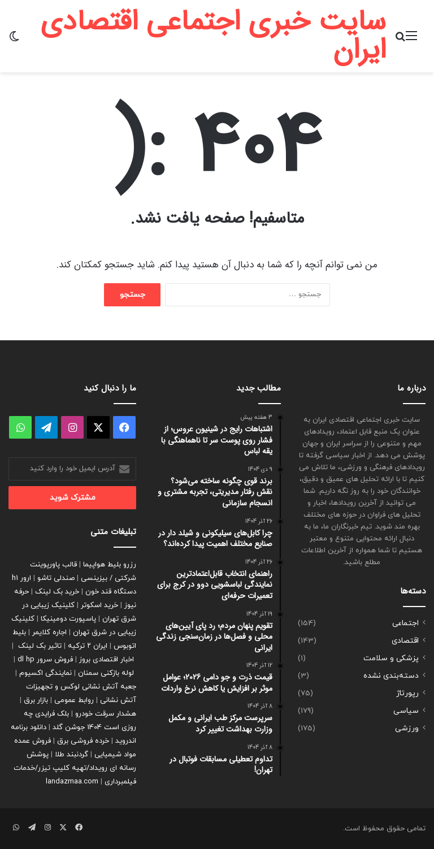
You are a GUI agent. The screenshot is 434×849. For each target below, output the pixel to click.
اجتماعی (405, 623)
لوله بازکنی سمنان (106, 673)
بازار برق (36, 700)
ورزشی (407, 728)
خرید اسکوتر (99, 605)
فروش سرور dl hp (45, 660)
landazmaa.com (72, 782)
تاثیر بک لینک (40, 646)
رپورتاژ (407, 693)
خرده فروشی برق (83, 741)
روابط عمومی (74, 700)
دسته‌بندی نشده (391, 675)
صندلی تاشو (56, 578)
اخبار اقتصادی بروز (106, 660)
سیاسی (406, 710)
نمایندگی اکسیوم (45, 673)
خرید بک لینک (57, 592)
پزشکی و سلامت (391, 658)
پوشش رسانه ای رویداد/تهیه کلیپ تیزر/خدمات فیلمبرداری (75, 768)
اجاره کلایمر (49, 632)
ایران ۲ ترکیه (87, 646)
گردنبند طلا (71, 755)
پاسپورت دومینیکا (68, 619)
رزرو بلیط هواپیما (109, 565)
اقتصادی (405, 640)
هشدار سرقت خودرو (105, 714)
